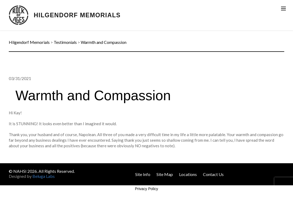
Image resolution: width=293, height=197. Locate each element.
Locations (188, 174)
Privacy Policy (146, 189)
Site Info (142, 174)
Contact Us (213, 174)
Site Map (164, 174)
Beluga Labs (43, 176)
